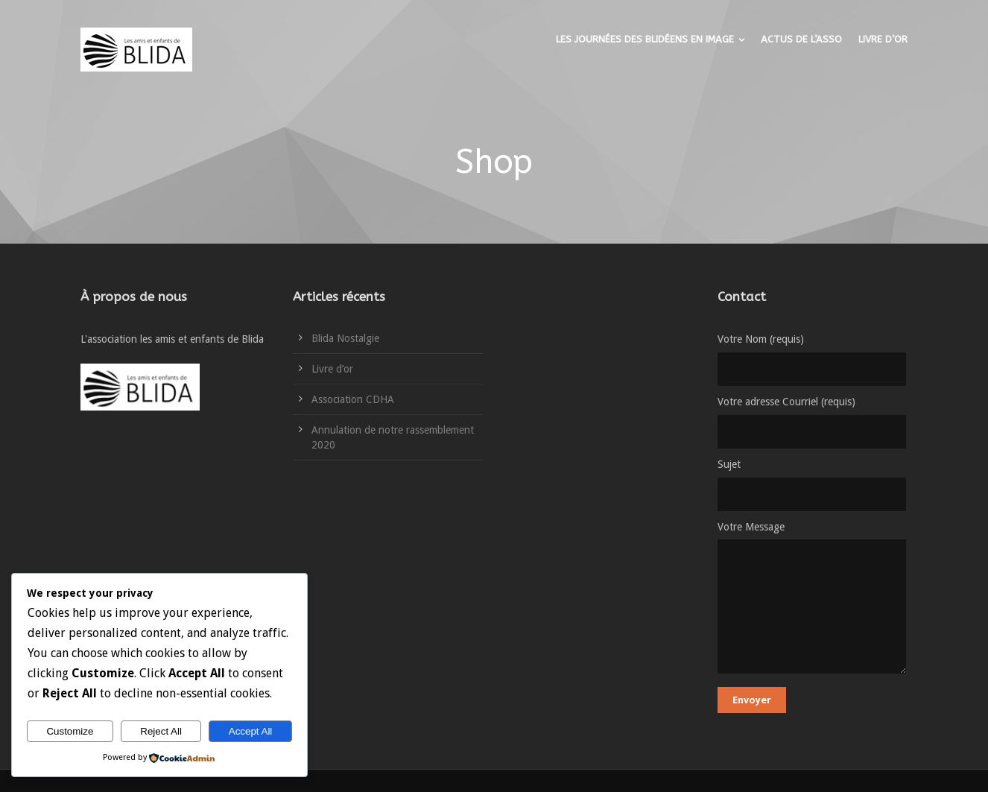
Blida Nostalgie (345, 338)
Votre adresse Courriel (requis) (813, 422)
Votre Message (813, 600)
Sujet (813, 484)
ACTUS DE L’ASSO (801, 39)
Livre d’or (332, 369)
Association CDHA (352, 399)
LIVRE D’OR (883, 39)
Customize (69, 731)
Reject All (161, 731)
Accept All (251, 731)
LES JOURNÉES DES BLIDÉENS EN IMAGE (645, 39)
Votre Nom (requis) (813, 359)
